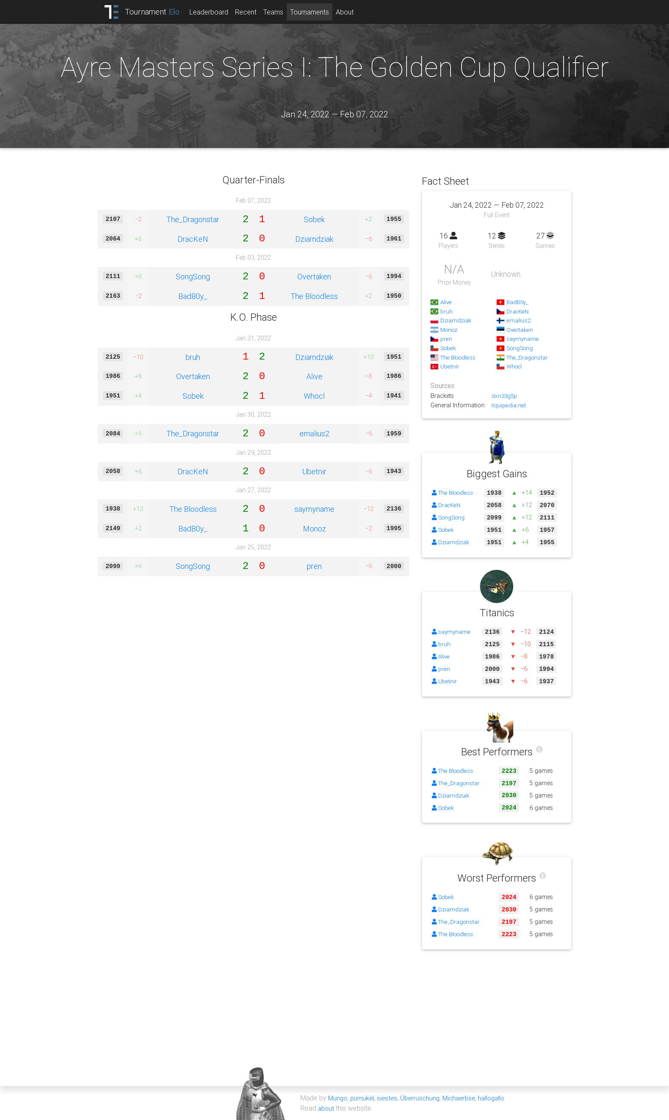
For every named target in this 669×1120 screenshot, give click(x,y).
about (326, 1108)
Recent (253, 12)
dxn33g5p (505, 396)
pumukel (364, 1098)
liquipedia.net (509, 405)
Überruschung (424, 1098)
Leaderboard (216, 12)
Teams (281, 12)
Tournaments (316, 12)
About (352, 12)
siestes (390, 1098)
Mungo (338, 1098)
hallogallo (500, 1098)
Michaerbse (465, 1098)
